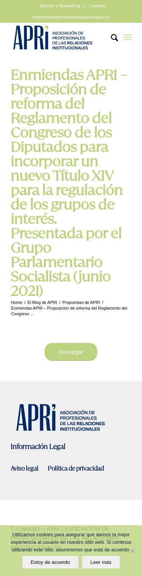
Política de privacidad (76, 468)
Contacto (97, 5)
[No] (132, 550)
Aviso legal (25, 468)
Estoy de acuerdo (50, 562)
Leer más (101, 562)
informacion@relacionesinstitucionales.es (71, 17)
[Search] (110, 37)
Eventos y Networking (60, 5)
